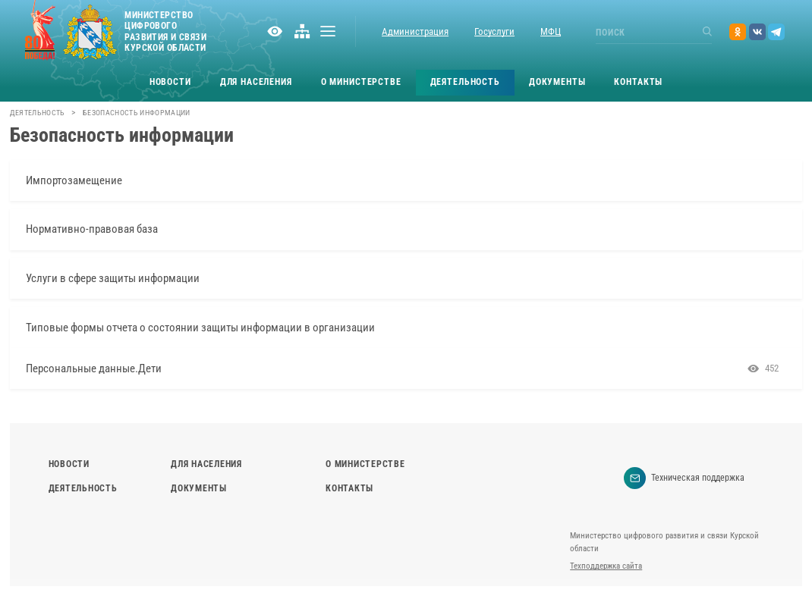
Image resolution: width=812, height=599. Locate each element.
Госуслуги (494, 31)
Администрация (415, 31)
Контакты (638, 82)
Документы (557, 82)
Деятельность (465, 82)
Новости (170, 82)
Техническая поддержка (684, 478)
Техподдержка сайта (606, 566)
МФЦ (550, 31)
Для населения (256, 82)
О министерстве (361, 82)
